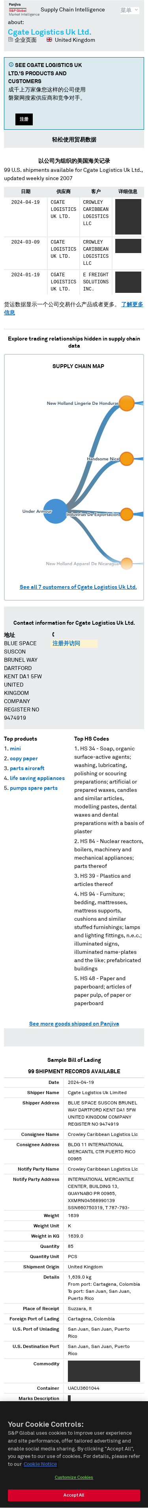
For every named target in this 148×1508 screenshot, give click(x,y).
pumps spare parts (34, 788)
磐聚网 (24, 9)
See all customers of (78, 587)
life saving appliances (37, 778)
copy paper (24, 758)
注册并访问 (66, 643)
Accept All (74, 1498)
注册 (24, 119)
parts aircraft (27, 768)
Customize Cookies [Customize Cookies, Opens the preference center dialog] (74, 1480)
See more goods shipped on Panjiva (74, 1024)
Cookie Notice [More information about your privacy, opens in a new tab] (40, 1467)
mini (15, 749)
